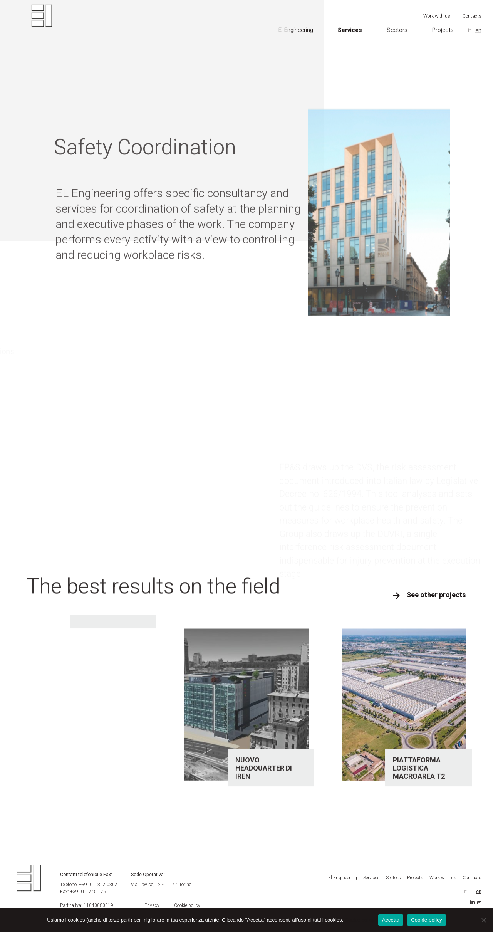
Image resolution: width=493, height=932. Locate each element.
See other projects (436, 595)
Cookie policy (187, 905)
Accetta (390, 920)
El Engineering (295, 25)
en (478, 26)
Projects (443, 25)
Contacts (472, 11)
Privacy (151, 905)
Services (350, 25)
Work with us (436, 11)
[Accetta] (483, 920)
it (469, 26)
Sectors (397, 25)
